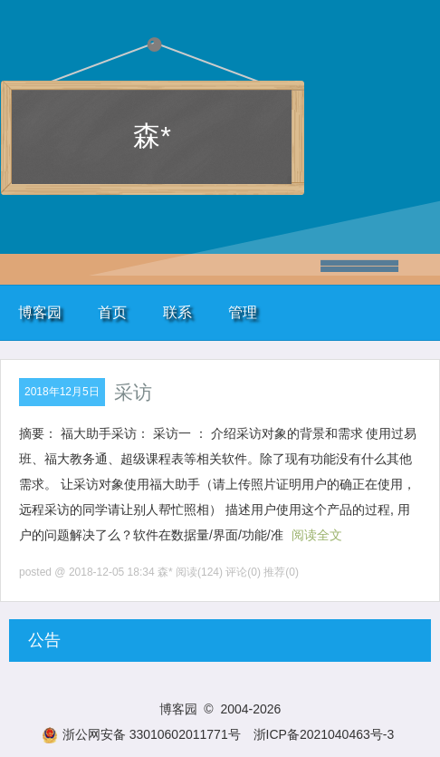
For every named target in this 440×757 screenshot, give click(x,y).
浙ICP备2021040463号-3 (324, 734)
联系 (177, 312)
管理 (242, 312)
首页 (112, 312)
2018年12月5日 (62, 391)
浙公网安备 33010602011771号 (141, 734)
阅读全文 (317, 535)
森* (152, 135)
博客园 (40, 312)
